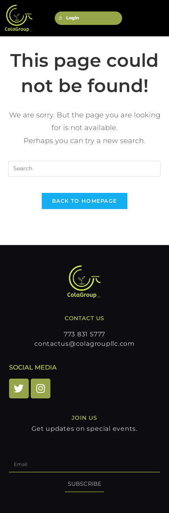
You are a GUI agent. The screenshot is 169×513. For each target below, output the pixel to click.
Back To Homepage (84, 201)
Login (69, 18)
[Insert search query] (84, 169)
